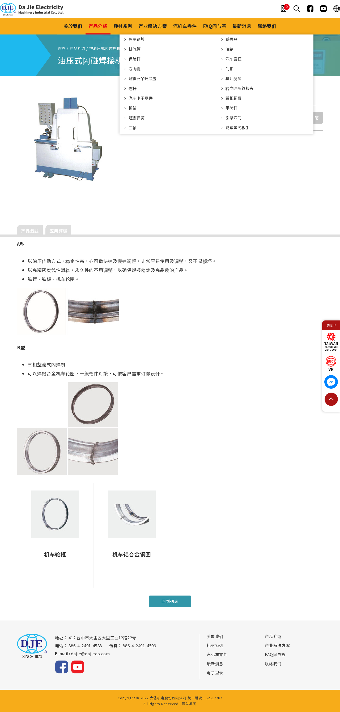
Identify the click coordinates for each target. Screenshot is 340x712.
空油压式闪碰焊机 (105, 48)
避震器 (231, 39)
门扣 (229, 68)
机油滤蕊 (233, 78)
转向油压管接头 (239, 88)
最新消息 (241, 26)
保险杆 (135, 59)
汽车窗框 (233, 59)
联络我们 (267, 26)
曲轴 (133, 127)
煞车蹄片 (136, 39)
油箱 (229, 49)
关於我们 (72, 26)
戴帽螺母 (233, 98)
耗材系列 (123, 26)
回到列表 (170, 601)
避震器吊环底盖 (142, 78)
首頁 (62, 48)
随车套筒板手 (237, 127)
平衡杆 (231, 108)
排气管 (135, 49)
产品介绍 (97, 26)
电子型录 (215, 672)
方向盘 (135, 68)
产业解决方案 (153, 26)
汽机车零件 (185, 26)
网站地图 (189, 703)
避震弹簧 (136, 117)
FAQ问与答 (215, 26)
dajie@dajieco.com (90, 653)
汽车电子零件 (140, 98)
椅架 (133, 108)
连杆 (133, 88)
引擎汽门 (233, 117)
